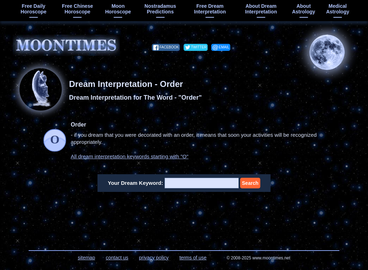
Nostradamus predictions (160, 8)
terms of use (193, 257)
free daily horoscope (33, 8)
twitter (199, 47)
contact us (117, 257)
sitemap (86, 257)
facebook (169, 47)
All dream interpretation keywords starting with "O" (129, 156)
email (224, 47)
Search (250, 183)
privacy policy (154, 257)
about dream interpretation (261, 8)
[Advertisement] (184, 217)
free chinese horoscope (77, 8)
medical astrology (337, 8)
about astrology (303, 8)
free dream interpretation (210, 8)
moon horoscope (118, 8)
